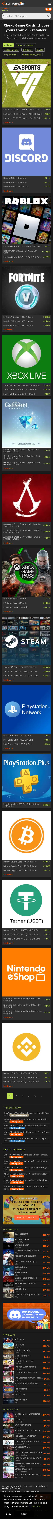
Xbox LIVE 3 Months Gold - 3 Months (20, 390)
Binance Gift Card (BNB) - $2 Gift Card (21, 1077)
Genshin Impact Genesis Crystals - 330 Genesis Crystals (21, 457)
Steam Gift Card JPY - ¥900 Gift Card (20, 667)
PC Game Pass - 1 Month (14, 599)
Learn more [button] (35, 1506)
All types (8, 45)
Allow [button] (23, 1514)
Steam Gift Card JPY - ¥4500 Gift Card (20, 671)
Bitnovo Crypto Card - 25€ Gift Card (20, 866)
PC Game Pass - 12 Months (16, 607)
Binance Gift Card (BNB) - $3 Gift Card (21, 1082)
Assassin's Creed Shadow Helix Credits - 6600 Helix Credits (22, 532)
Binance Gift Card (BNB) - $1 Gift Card (21, 1073)
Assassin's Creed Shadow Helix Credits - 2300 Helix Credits (22, 525)
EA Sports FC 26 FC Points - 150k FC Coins (22, 118)
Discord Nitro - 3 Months (15, 182)
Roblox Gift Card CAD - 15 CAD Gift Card (22, 257)
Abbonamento (11, 50)
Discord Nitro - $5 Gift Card (16, 187)
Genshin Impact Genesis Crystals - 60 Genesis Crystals (21, 451)
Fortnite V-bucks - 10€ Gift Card (18, 326)
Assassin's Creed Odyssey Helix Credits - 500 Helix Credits (22, 538)
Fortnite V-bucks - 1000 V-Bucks (18, 317)
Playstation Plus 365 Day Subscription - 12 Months (21, 805)
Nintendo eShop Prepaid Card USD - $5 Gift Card (21, 1000)
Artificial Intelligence (31, 54)
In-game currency (26, 45)
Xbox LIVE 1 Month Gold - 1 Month (19, 394)
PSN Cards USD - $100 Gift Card (18, 740)
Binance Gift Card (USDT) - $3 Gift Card (21, 939)
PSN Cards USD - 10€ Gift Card (17, 744)
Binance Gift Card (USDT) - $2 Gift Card (21, 935)
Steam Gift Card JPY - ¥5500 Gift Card (20, 676)
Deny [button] (8, 1514)
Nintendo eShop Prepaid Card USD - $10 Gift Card (22, 1006)
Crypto (40, 50)
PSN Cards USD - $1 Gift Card (17, 736)
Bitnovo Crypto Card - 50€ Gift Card (20, 870)
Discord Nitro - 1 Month (14, 178)
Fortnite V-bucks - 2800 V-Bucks (18, 321)
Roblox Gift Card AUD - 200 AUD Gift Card (20, 252)
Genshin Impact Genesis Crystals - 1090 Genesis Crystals (22, 463)
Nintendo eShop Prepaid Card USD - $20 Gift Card (22, 1012)
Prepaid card (10, 54)
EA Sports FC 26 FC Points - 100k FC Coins (22, 114)
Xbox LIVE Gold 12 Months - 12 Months (21, 385)
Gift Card (27, 50)
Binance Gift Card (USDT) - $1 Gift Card (21, 930)
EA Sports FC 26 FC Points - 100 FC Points (22, 110)
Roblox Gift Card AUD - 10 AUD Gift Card (22, 246)
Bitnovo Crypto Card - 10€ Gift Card (20, 862)
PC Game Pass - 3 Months (15, 603)
